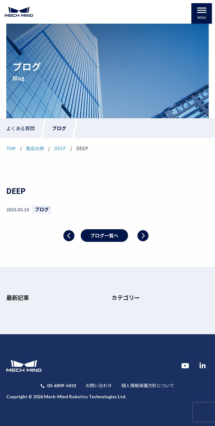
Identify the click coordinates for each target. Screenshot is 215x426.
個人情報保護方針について (147, 385)
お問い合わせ (98, 385)
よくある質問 (20, 128)
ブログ (59, 128)
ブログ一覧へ (104, 235)
